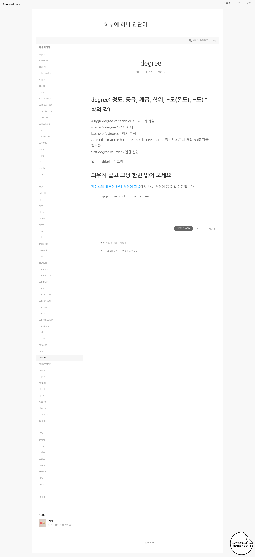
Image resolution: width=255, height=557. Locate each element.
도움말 (247, 3)
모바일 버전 (150, 543)
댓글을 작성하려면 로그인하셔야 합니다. (157, 252)
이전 (201, 229)
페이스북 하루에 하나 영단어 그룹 (115, 187)
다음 (211, 229)
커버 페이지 (44, 47)
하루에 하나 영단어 (127, 24)
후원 (228, 3)
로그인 (237, 3)
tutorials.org (12, 4)
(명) (183, 228)
